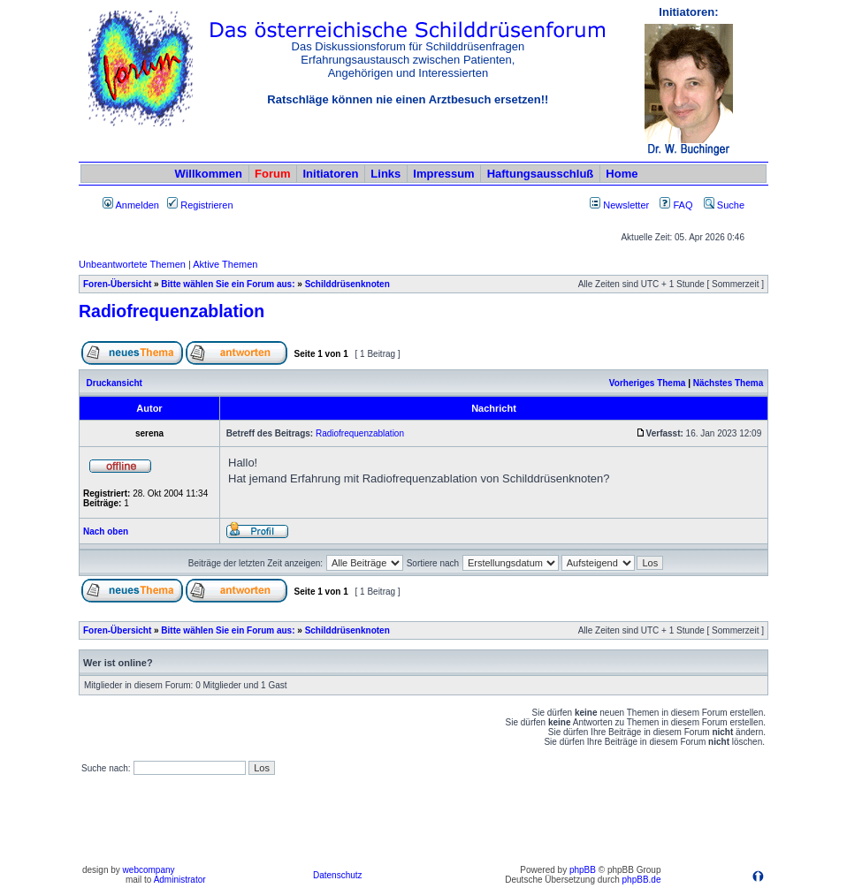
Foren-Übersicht (117, 284)
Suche (724, 205)
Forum (272, 173)
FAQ (676, 205)
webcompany (149, 870)
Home (621, 173)
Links (385, 173)
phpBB (582, 870)
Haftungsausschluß (540, 173)
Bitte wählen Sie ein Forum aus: (227, 284)
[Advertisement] (423, 820)
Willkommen (208, 173)
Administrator (180, 879)
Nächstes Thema (728, 383)
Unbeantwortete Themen (132, 264)
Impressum (443, 173)
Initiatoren (330, 173)
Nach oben (105, 531)
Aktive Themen (225, 264)
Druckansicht (114, 383)
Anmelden (131, 205)
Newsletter (626, 205)
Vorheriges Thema (647, 383)
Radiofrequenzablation (171, 311)
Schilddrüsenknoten (347, 284)
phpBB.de (641, 879)
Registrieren (200, 205)
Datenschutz (337, 875)
